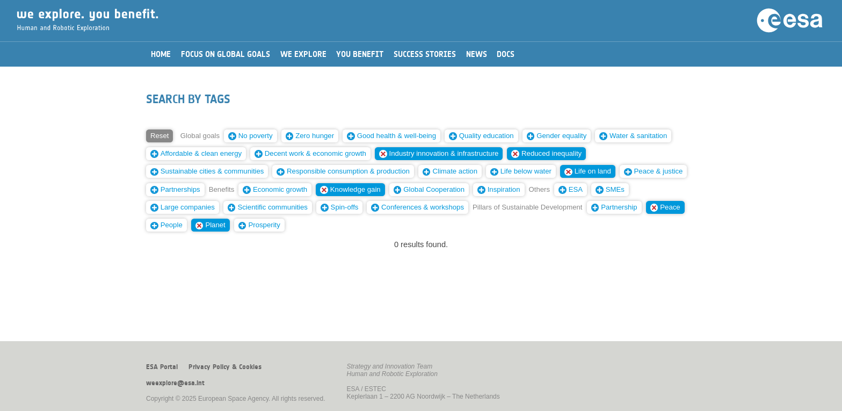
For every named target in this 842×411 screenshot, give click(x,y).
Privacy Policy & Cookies (225, 367)
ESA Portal (162, 367)
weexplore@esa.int (175, 383)
